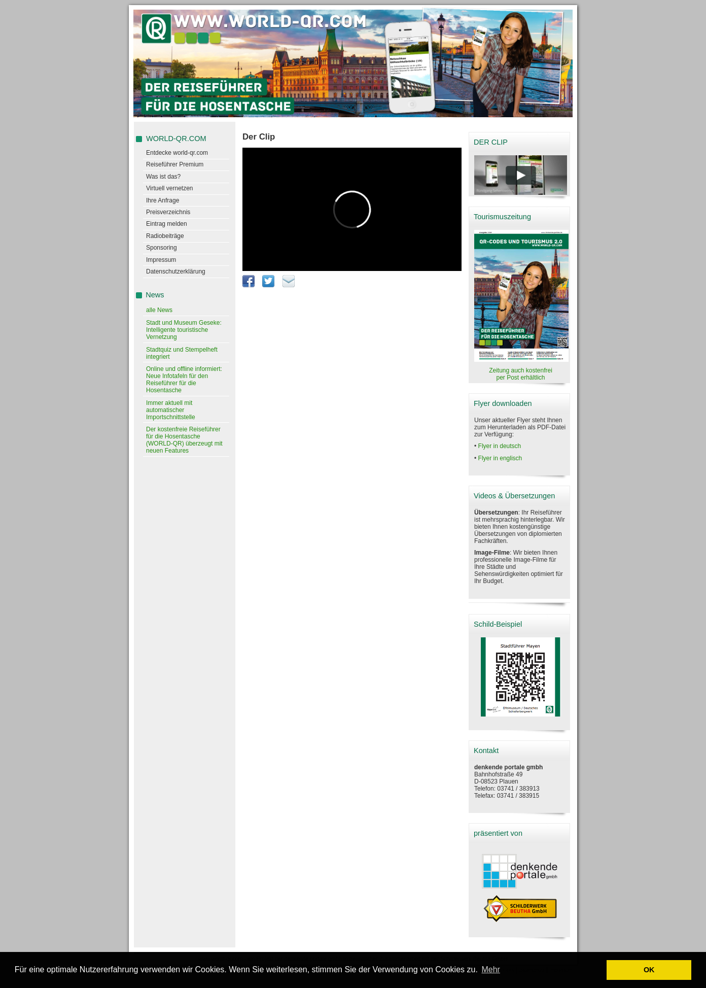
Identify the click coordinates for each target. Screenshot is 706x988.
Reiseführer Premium (174, 164)
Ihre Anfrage (162, 200)
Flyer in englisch (500, 458)
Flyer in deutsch (499, 446)
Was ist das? (163, 176)
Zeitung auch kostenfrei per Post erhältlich (520, 374)
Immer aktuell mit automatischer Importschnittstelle (170, 410)
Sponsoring (161, 247)
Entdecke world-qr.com (177, 152)
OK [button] (649, 970)
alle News (159, 310)
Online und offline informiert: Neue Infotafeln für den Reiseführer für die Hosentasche (184, 379)
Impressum (161, 259)
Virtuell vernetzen (169, 188)
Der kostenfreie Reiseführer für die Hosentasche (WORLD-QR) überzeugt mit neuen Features (184, 440)
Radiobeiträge (165, 236)
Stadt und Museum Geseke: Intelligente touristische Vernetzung (184, 329)
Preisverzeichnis (168, 212)
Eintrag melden (166, 223)
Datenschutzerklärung (175, 271)
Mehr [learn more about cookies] (490, 969)
